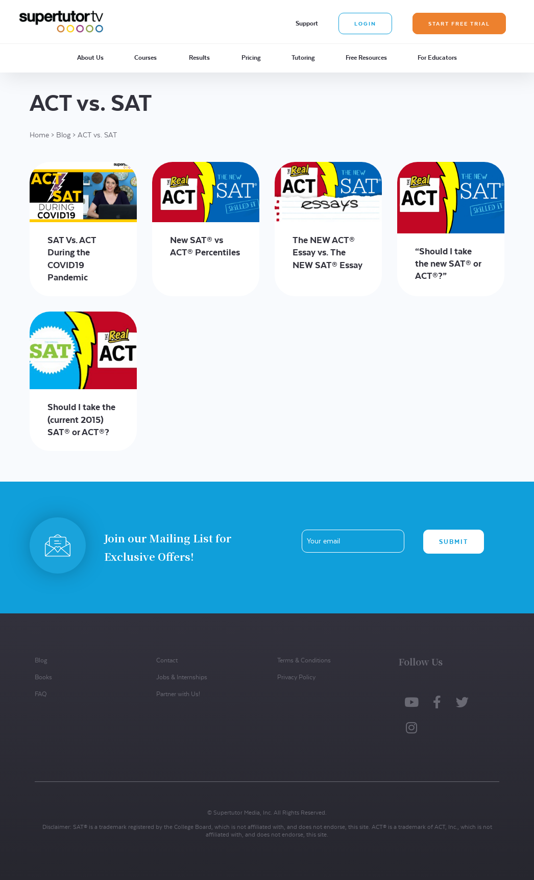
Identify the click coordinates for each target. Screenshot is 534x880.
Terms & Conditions (304, 660)
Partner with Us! (178, 694)
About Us (90, 57)
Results (199, 57)
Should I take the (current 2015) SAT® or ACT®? (81, 419)
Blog (63, 135)
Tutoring (303, 57)
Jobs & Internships (181, 677)
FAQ (40, 694)
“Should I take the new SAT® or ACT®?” (448, 263)
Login (365, 23)
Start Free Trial (459, 23)
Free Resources (366, 57)
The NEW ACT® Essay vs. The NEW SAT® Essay (327, 252)
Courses (145, 57)
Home (39, 135)
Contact (167, 660)
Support (307, 23)
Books (43, 677)
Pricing (251, 57)
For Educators (437, 57)
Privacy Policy (296, 677)
